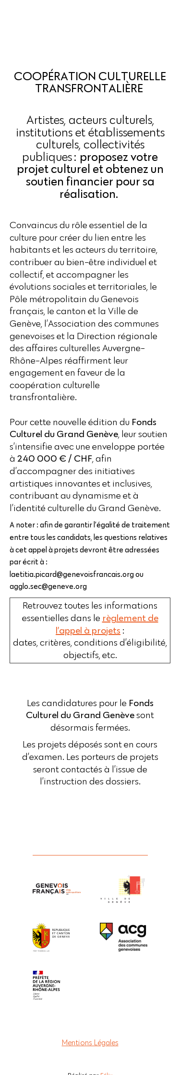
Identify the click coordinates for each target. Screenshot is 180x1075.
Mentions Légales (90, 1042)
